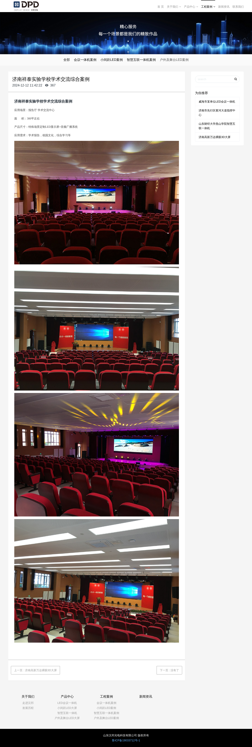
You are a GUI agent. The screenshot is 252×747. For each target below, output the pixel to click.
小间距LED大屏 (67, 708)
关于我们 (174, 6)
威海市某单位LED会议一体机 (217, 101)
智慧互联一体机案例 (141, 59)
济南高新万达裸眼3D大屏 (214, 137)
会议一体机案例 (85, 59)
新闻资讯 (223, 6)
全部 (66, 59)
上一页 (35, 670)
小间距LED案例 (111, 59)
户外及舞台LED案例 (174, 59)
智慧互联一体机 (67, 713)
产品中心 (191, 6)
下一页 (169, 670)
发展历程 (28, 708)
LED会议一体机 (67, 702)
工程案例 (208, 6)
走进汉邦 (28, 702)
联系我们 (238, 6)
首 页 (160, 6)
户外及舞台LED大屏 (67, 718)
